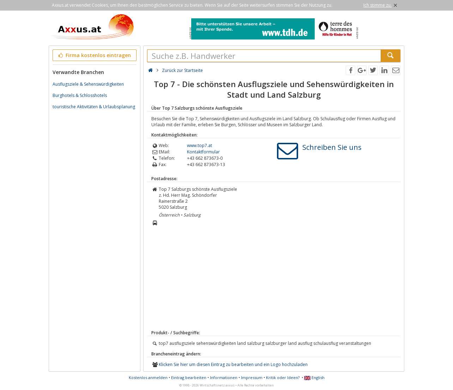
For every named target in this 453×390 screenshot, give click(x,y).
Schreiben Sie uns (332, 147)
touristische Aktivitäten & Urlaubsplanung (94, 107)
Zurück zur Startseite (182, 70)
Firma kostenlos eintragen (94, 55)
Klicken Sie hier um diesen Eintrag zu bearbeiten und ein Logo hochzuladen (233, 364)
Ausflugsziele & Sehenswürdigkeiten (88, 84)
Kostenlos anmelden (148, 377)
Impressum (251, 377)
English (314, 377)
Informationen (223, 377)
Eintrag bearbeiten (188, 377)
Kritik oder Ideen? (283, 377)
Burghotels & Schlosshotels (80, 95)
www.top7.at (199, 145)
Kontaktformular (203, 152)
